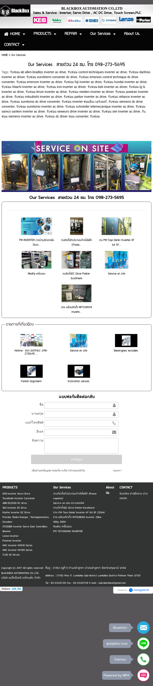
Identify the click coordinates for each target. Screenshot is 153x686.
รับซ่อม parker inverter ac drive (85, 96)
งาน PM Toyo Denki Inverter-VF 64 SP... (116, 242)
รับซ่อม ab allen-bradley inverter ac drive (38, 72)
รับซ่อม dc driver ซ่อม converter (66, 116)
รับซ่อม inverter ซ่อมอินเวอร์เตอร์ (84, 101)
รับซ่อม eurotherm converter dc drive (51, 77)
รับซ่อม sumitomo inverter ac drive (40, 106)
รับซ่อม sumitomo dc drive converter (35, 101)
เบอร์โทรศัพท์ (34, 422)
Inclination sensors (78, 381)
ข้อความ (37, 440)
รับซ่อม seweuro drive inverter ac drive (73, 111)
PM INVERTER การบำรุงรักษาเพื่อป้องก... (36, 242)
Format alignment (31, 381)
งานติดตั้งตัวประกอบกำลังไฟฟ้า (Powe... (76, 242)
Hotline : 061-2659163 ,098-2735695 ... (31, 352)
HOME (5, 55)
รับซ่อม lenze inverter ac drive (46, 92)
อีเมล (39, 431)
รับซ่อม (95, 116)
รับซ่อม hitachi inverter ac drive (23, 87)
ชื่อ (41, 404)
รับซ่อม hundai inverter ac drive (125, 82)
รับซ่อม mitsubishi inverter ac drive (38, 96)
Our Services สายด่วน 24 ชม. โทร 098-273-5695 (76, 197)
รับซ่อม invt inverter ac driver (66, 87)
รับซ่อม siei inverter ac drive (121, 111)
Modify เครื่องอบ (36, 273)
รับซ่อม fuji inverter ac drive (83, 82)
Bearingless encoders (126, 350)
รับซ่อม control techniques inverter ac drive (97, 72)
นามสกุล (37, 413)
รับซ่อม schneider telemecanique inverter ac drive (99, 106)
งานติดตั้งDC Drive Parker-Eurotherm (76, 276)
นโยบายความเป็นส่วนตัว (99, 470)
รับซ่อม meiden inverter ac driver (91, 92)
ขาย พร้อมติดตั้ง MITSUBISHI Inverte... (76, 309)
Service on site (116, 273)
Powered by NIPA (116, 675)
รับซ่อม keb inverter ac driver (107, 87)
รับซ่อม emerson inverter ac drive (39, 82)
